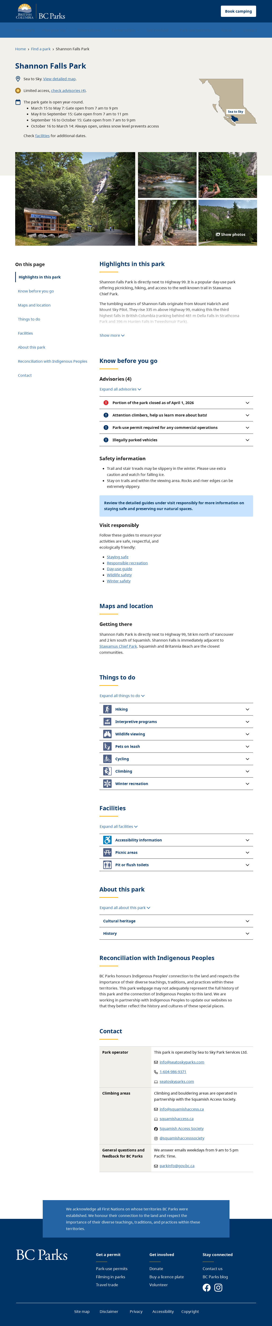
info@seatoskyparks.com (182, 1062)
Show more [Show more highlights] (112, 335)
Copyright (190, 1311)
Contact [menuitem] (250, 30)
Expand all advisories (120, 389)
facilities (42, 135)
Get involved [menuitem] (157, 30)
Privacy (136, 1311)
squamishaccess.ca (177, 1118)
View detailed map (59, 78)
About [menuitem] (226, 30)
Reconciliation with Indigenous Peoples (52, 361)
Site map (82, 1311)
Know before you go (36, 291)
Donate (156, 1268)
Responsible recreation (127, 563)
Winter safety (119, 581)
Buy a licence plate (166, 1276)
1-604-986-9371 (173, 1071)
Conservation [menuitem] (123, 30)
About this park (31, 347)
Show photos (230, 234)
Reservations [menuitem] (89, 30)
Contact (25, 375)
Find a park (41, 48)
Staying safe (117, 556)
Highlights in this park (40, 277)
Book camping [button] (238, 11)
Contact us (213, 1268)
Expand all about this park (125, 907)
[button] (176, 402)
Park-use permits (111, 1268)
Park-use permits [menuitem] (195, 30)
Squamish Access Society (182, 1128)
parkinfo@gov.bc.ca (177, 1165)
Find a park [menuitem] (25, 30)
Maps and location (34, 305)
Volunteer (158, 1284)
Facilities (25, 333)
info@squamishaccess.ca (182, 1109)
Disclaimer (109, 1311)
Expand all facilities (119, 826)
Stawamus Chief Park (118, 646)
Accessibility (163, 1311)
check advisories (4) (68, 90)
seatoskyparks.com (177, 1081)
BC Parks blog (215, 1276)
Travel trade (107, 1284)
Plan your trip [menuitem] (54, 30)
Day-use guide (119, 568)
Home (20, 48)
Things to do (29, 319)
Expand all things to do (122, 695)
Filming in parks (110, 1276)
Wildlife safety (119, 574)
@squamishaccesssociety (182, 1138)
